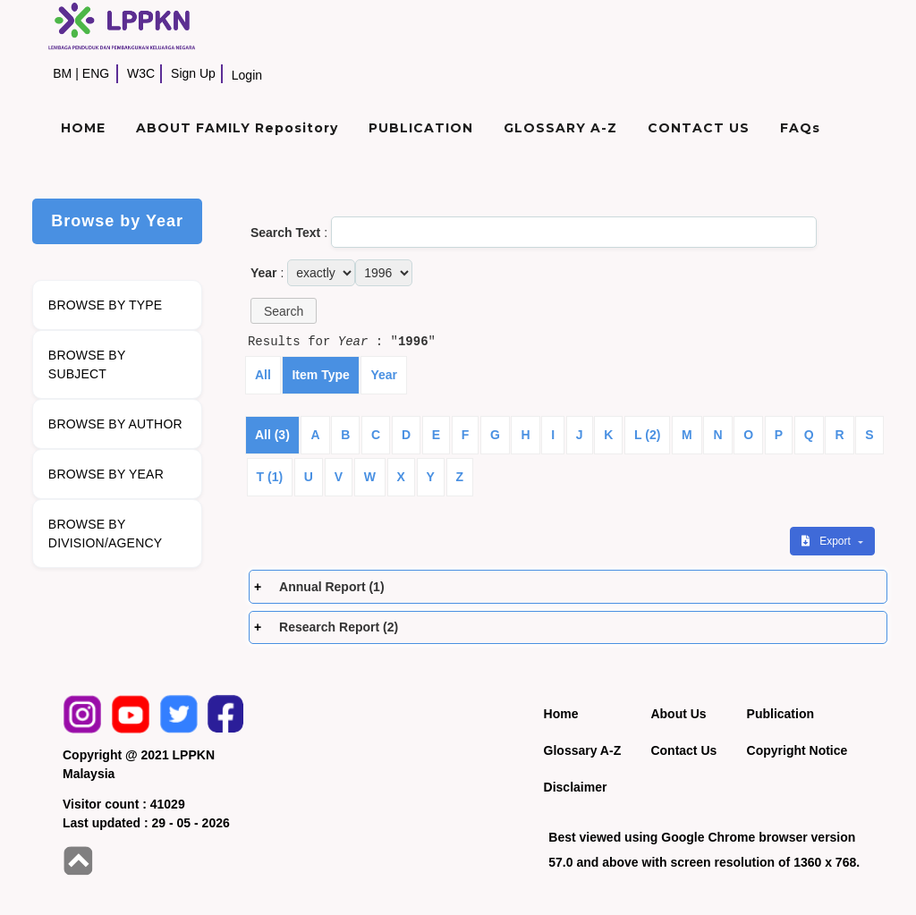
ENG (95, 73)
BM (62, 73)
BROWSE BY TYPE (105, 305)
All (263, 375)
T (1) (270, 477)
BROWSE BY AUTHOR (115, 424)
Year (383, 375)
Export (827, 541)
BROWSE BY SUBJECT (87, 364)
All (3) (272, 435)
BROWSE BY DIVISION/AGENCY (105, 533)
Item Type (320, 375)
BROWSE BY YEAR (106, 474)
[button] (283, 311)
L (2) (647, 435)
